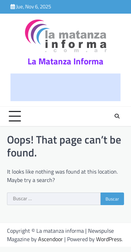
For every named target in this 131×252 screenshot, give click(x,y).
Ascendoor (50, 239)
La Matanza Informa (65, 61)
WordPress (109, 239)
